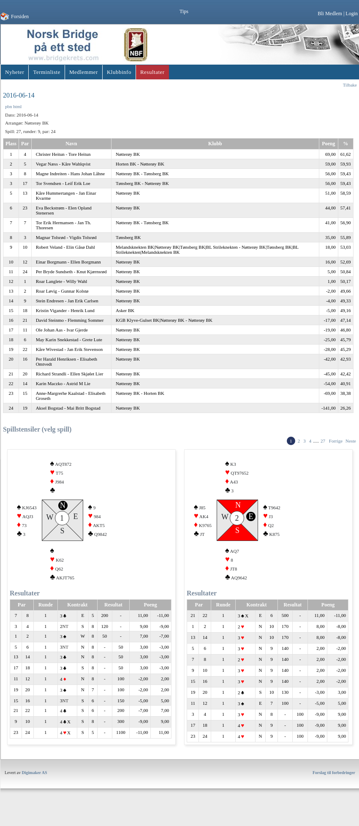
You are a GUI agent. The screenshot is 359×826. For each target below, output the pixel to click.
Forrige (336, 440)
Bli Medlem (330, 13)
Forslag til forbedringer (334, 787)
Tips (184, 11)
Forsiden (20, 16)
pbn (8, 106)
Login (351, 13)
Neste (350, 440)
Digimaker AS (34, 787)
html (17, 106)
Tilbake (350, 84)
